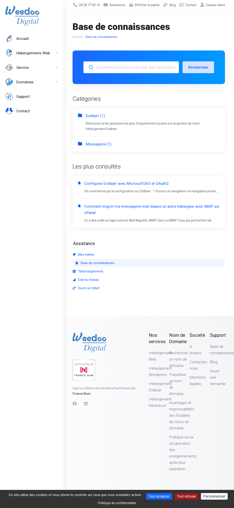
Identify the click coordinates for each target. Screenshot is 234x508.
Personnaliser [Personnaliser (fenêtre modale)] (214, 496)
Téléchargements (88, 271)
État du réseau (86, 280)
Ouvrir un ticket (86, 288)
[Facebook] (74, 404)
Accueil (77, 37)
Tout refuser (186, 496)
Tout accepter (159, 496)
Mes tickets (83, 254)
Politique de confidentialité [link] (117, 503)
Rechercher (198, 67)
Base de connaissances (95, 263)
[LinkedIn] (86, 404)
